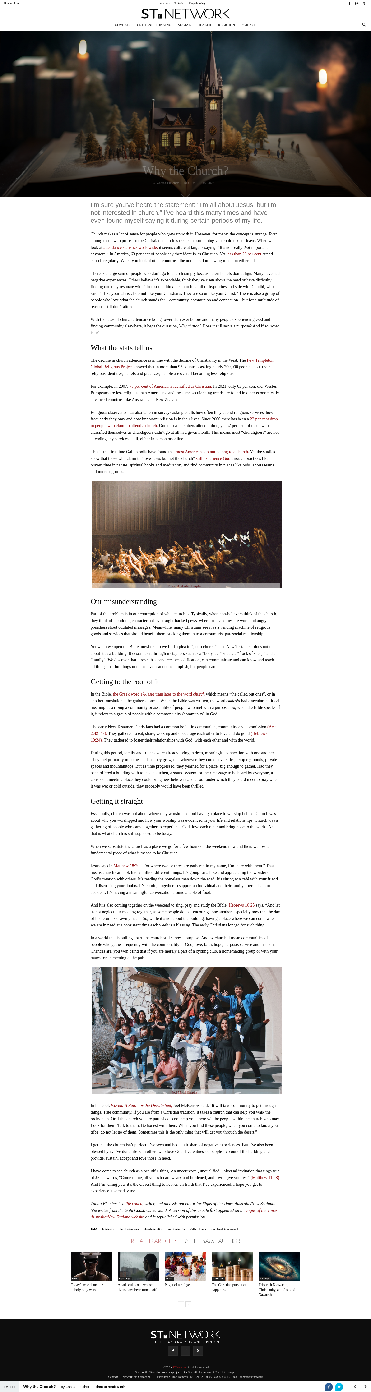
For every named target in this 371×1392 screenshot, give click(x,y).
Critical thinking (154, 25)
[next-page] (188, 1304)
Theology (264, 1278)
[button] (364, 25)
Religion (226, 25)
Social (184, 25)
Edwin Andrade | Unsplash (185, 586)
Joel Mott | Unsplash (185, 1092)
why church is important (224, 1228)
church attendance (129, 1228)
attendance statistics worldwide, (130, 247)
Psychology (124, 1278)
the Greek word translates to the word (159, 694)
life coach (133, 1203)
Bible (74, 1278)
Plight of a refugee (178, 1285)
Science (248, 25)
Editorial (179, 3)
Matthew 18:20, (127, 865)
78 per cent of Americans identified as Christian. (170, 386)
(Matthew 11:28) (264, 1177)
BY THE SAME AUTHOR (211, 1241)
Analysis (165, 3)
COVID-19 (122, 25)
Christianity (107, 1228)
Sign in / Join (11, 3)
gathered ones (198, 1228)
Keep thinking (197, 3)
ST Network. (180, 1367)
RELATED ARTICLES (154, 1241)
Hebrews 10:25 (242, 905)
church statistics (153, 1228)
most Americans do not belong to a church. (213, 451)
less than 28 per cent (244, 254)
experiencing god (176, 1228)
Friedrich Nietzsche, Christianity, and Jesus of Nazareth (277, 1290)
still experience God (213, 458)
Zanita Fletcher (168, 183)
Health (204, 25)
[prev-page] (181, 1304)
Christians (218, 1278)
